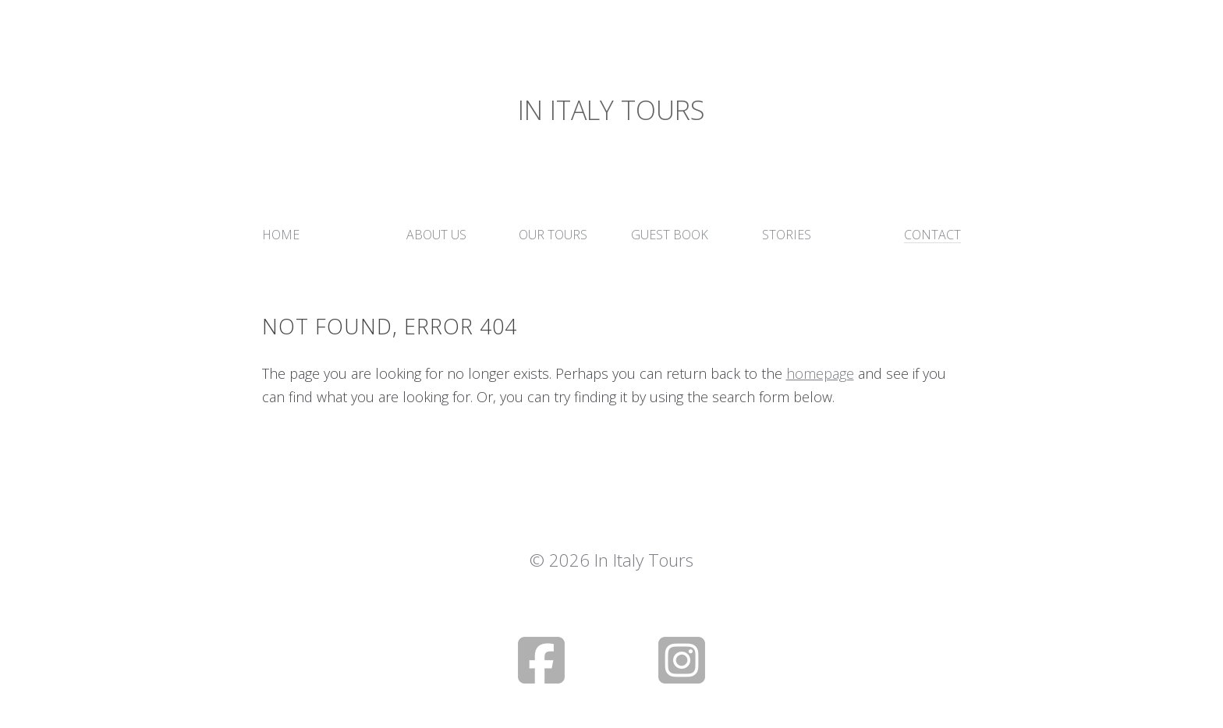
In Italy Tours (611, 110)
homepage (820, 373)
